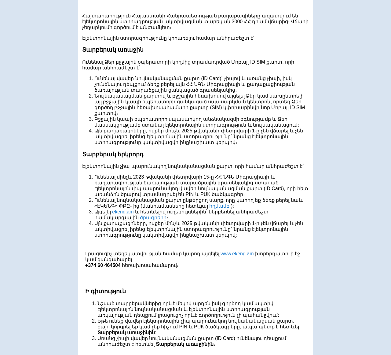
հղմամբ (220, 206)
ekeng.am (122, 211)
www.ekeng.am (237, 253)
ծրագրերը (153, 217)
